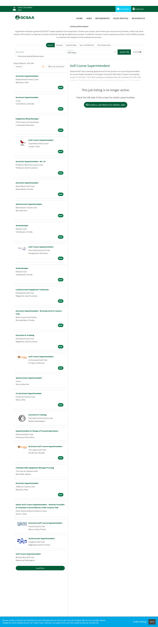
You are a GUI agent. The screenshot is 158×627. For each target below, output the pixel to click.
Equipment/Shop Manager (27, 118)
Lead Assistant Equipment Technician (32, 289)
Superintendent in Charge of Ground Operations (37, 431)
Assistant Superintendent (27, 76)
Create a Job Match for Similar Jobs (105, 104)
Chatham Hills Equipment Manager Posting (35, 467)
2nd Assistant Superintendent (29, 204)
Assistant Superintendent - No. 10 (30, 161)
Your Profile (121, 18)
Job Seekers (123, 8)
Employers (138, 8)
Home (79, 18)
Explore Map (71, 45)
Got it (152, 622)
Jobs (89, 18)
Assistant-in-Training (25, 335)
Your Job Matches (87, 45)
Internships (102, 18)
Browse (59, 45)
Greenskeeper (22, 225)
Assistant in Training (37, 414)
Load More (40, 568)
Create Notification (56, 66)
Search (50, 45)
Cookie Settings (140, 622)
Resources (138, 18)
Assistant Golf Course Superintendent (45, 446)
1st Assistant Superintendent (29, 393)
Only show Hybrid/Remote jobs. (31, 56)
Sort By (18, 66)
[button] (137, 52)
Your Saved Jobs (104, 45)
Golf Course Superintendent (40, 140)
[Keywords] (40, 52)
